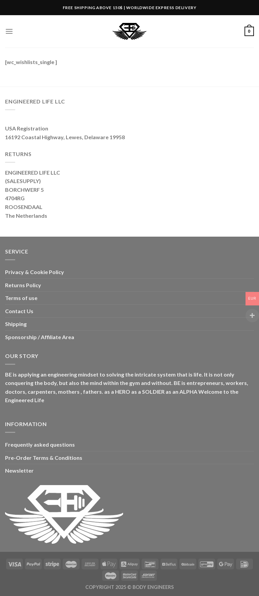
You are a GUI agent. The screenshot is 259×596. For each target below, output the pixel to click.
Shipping (16, 324)
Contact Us (19, 311)
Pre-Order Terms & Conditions (43, 457)
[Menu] (9, 31)
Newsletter (19, 470)
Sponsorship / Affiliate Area (39, 337)
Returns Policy (23, 285)
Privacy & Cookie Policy (34, 272)
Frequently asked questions (40, 444)
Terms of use (21, 298)
